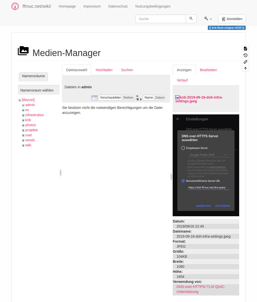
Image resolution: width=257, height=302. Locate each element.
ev (27, 110)
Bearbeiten (208, 70)
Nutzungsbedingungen (152, 6)
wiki (28, 145)
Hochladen (104, 70)
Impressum (92, 6)
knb (28, 120)
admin (30, 105)
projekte (31, 130)
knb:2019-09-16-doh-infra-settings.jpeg (199, 99)
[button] (208, 19)
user (28, 135)
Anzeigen (184, 70)
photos (30, 125)
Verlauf (182, 80)
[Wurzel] (28, 100)
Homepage (67, 6)
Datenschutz (118, 6)
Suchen (127, 70)
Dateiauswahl (76, 70)
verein (30, 140)
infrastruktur (34, 115)
